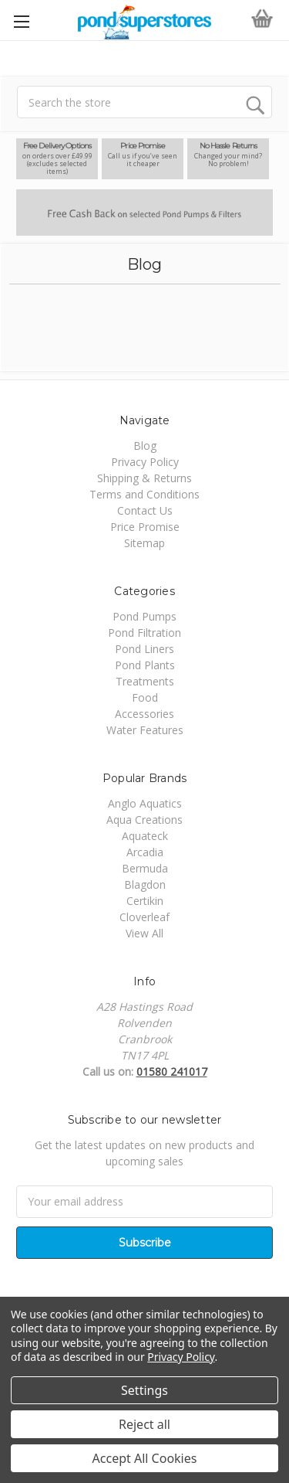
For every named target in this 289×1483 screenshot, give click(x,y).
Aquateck (145, 835)
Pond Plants (145, 665)
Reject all (144, 1424)
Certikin (144, 900)
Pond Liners (144, 648)
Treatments (145, 681)
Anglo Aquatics (145, 803)
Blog (144, 445)
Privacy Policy (145, 461)
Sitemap (144, 543)
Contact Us (145, 510)
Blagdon (145, 884)
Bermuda (145, 868)
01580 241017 (171, 1071)
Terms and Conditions (144, 494)
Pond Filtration (144, 632)
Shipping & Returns (144, 478)
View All (144, 933)
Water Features (144, 730)
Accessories (144, 713)
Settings (144, 1390)
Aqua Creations (144, 819)
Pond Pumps (144, 616)
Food (145, 697)
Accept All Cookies (144, 1458)
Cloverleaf (144, 917)
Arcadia (144, 852)
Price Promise (145, 526)
